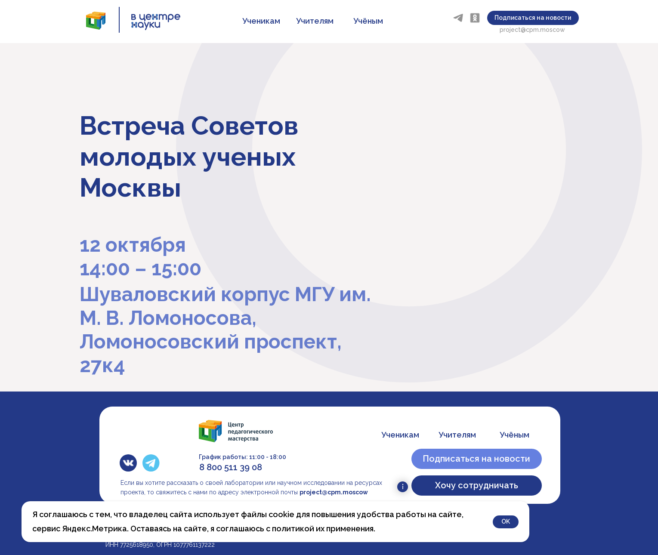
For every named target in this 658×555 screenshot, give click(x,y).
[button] (533, 18)
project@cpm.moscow (532, 29)
